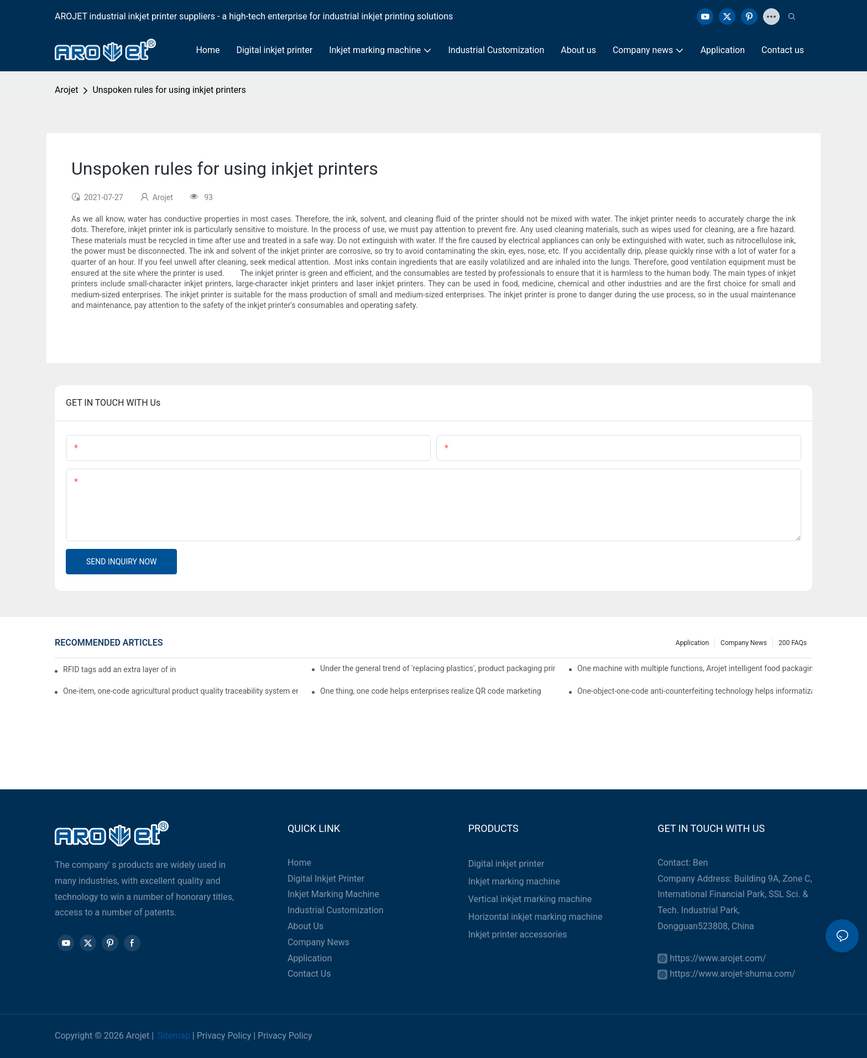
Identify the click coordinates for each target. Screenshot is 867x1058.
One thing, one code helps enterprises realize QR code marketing (430, 691)
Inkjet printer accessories (517, 934)
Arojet (66, 90)
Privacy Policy (224, 1035)
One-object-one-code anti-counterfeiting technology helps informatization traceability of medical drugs (694, 691)
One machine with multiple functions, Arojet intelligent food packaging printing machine (694, 668)
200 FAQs (793, 643)
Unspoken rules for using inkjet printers (169, 90)
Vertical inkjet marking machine (530, 899)
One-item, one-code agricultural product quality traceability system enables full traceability (180, 691)
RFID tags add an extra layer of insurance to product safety (119, 669)
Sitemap (174, 1035)
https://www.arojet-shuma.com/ (732, 973)
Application (692, 643)
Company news (743, 643)
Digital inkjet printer (506, 863)
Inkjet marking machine (514, 881)
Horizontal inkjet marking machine (535, 917)
